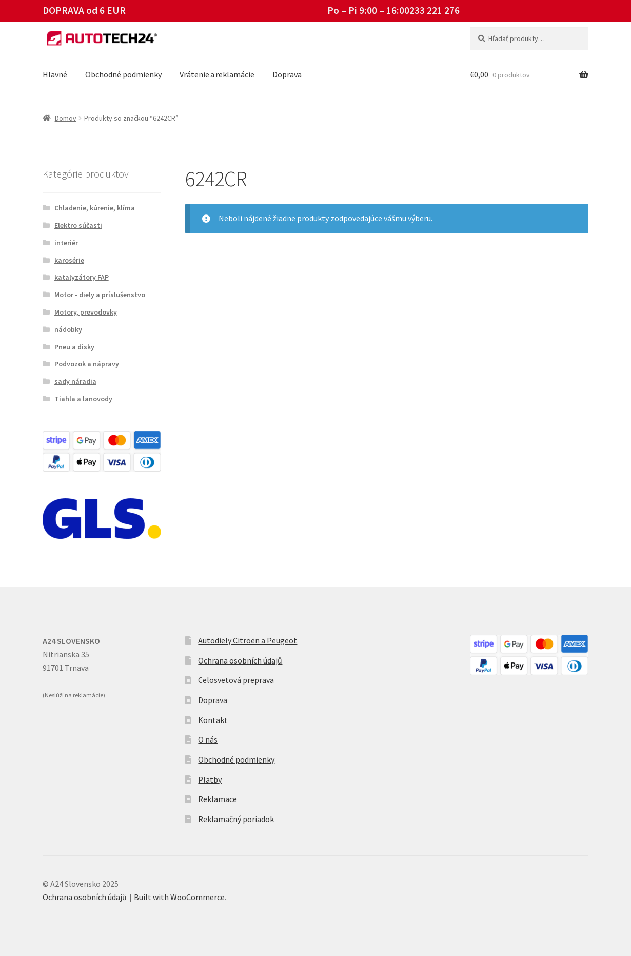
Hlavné (55, 74)
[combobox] (529, 38)
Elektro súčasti (78, 225)
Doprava (287, 74)
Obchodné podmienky (123, 74)
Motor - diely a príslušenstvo (99, 294)
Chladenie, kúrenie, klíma (94, 207)
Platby (210, 779)
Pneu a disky (74, 347)
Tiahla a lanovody (83, 398)
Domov (65, 118)
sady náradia (75, 381)
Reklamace (217, 799)
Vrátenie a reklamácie (217, 74)
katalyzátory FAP (81, 277)
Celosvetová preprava (236, 680)
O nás (208, 739)
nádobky (68, 329)
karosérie (69, 260)
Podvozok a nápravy (86, 363)
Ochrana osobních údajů (240, 660)
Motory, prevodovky (85, 312)
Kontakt (213, 720)
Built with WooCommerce (179, 897)
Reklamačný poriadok (236, 819)
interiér (66, 242)
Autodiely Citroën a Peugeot (247, 640)
